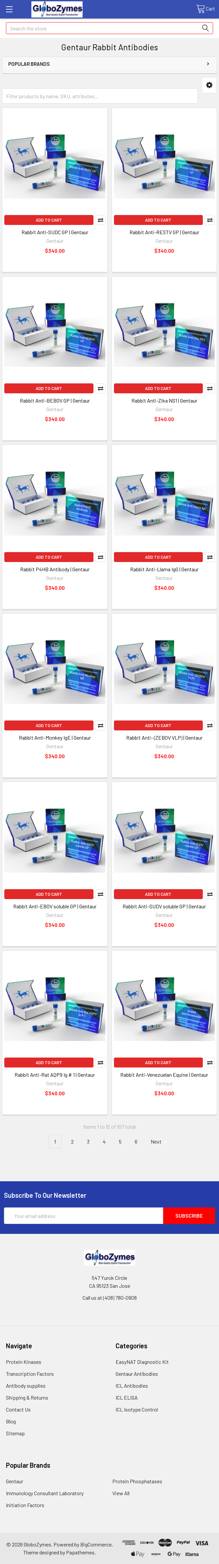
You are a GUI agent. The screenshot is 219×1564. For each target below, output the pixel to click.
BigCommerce (96, 1544)
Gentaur (14, 1481)
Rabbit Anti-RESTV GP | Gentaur (164, 232)
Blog (11, 1421)
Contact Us (18, 1409)
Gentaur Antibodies (137, 1373)
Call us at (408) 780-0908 (110, 1297)
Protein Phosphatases (137, 1481)
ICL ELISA (127, 1397)
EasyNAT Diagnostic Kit (142, 1362)
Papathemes (80, 1552)
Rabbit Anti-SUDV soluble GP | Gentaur (164, 906)
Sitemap (15, 1433)
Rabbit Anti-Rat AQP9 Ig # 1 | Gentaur (55, 1074)
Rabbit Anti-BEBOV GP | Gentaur (55, 400)
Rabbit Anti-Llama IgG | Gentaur (164, 569)
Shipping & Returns (27, 1397)
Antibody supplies (26, 1385)
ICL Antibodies (132, 1385)
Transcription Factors (30, 1373)
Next (160, 1141)
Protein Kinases (23, 1362)
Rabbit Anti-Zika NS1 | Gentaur (164, 400)
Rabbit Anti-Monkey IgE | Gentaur (55, 737)
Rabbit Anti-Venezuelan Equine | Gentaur (164, 1074)
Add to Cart (49, 220)
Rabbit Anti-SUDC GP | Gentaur (54, 232)
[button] (209, 85)
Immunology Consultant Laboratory (45, 1493)
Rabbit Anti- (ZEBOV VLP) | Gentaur (164, 737)
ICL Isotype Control (137, 1409)
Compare (100, 220)
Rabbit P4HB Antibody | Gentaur (55, 569)
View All (120, 1493)
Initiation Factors (25, 1505)
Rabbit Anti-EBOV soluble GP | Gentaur (54, 906)
